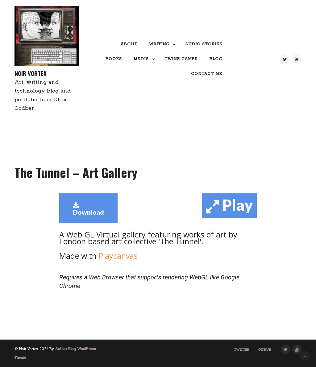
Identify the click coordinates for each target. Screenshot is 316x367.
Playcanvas (117, 255)
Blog (215, 59)
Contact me (206, 74)
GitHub (264, 350)
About (129, 44)
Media (141, 59)
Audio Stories (203, 44)
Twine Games (181, 59)
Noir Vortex (31, 73)
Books (113, 59)
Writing (159, 44)
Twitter (241, 350)
